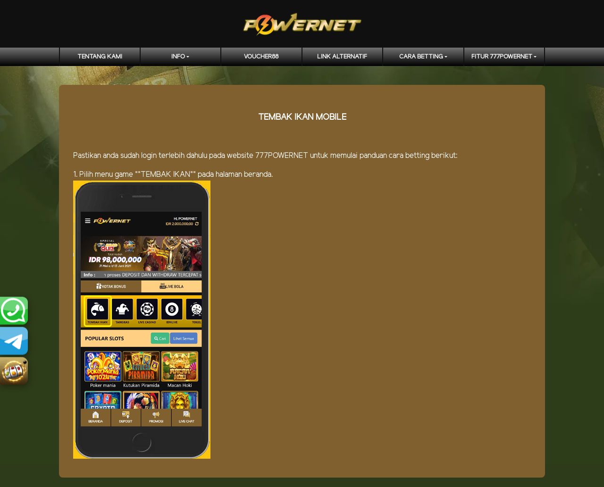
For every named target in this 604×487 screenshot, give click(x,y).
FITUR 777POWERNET (501, 56)
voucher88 (261, 56)
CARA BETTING (421, 56)
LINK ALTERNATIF (342, 56)
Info (178, 56)
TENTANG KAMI (99, 56)
